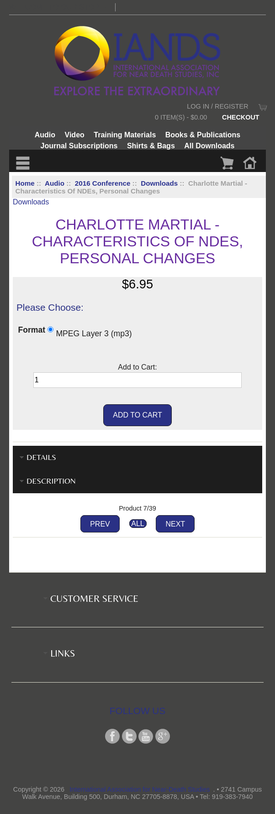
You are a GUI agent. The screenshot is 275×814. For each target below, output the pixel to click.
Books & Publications (202, 135)
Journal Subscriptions (79, 146)
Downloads (159, 183)
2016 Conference (103, 183)
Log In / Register (217, 106)
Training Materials (125, 135)
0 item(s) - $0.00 (181, 117)
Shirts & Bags (151, 146)
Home (25, 183)
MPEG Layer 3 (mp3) (94, 333)
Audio (54, 183)
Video (75, 135)
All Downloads (209, 146)
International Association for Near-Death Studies (139, 789)
